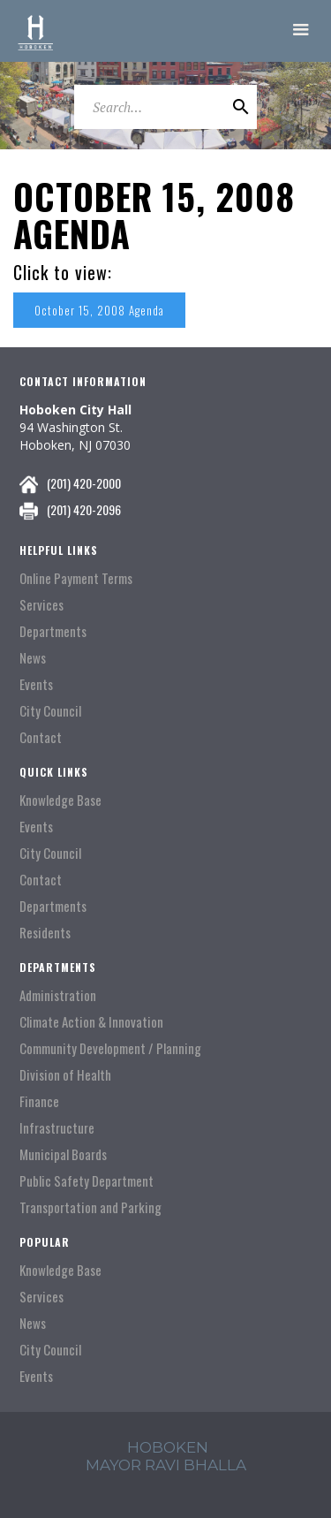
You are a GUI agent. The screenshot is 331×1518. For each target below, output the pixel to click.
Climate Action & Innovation (91, 1022)
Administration (57, 995)
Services (41, 605)
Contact (40, 737)
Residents (45, 932)
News (32, 658)
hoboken (167, 1447)
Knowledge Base (60, 800)
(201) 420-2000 (84, 483)
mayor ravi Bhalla (166, 1465)
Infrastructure (56, 1128)
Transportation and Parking (90, 1207)
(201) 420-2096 (84, 509)
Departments (53, 631)
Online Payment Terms (75, 578)
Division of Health (65, 1075)
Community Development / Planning (110, 1048)
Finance (39, 1101)
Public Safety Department (86, 1181)
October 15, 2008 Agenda (99, 310)
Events (36, 684)
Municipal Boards (63, 1154)
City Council (50, 711)
